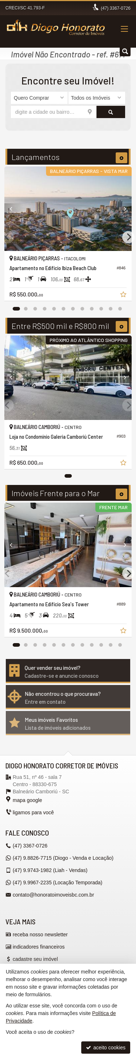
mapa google (27, 800)
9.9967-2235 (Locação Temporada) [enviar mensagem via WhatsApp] (57, 882)
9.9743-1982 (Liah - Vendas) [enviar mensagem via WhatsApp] (50, 870)
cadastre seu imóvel (35, 959)
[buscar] (110, 112)
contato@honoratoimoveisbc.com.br (53, 895)
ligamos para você (33, 812)
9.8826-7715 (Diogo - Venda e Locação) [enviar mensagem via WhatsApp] (63, 858)
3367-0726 (116, 8)
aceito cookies (105, 1047)
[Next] (122, 208)
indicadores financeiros (39, 947)
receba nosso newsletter (40, 934)
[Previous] (14, 208)
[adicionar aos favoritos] (124, 295)
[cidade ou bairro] (53, 112)
